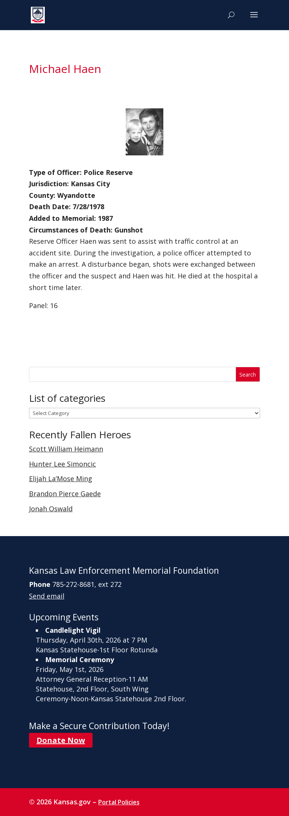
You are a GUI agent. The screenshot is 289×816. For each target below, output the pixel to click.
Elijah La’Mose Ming (60, 478)
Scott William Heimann (66, 448)
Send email (46, 595)
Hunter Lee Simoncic (62, 463)
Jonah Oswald (51, 508)
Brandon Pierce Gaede (65, 493)
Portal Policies (119, 802)
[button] (254, 19)
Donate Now (61, 740)
